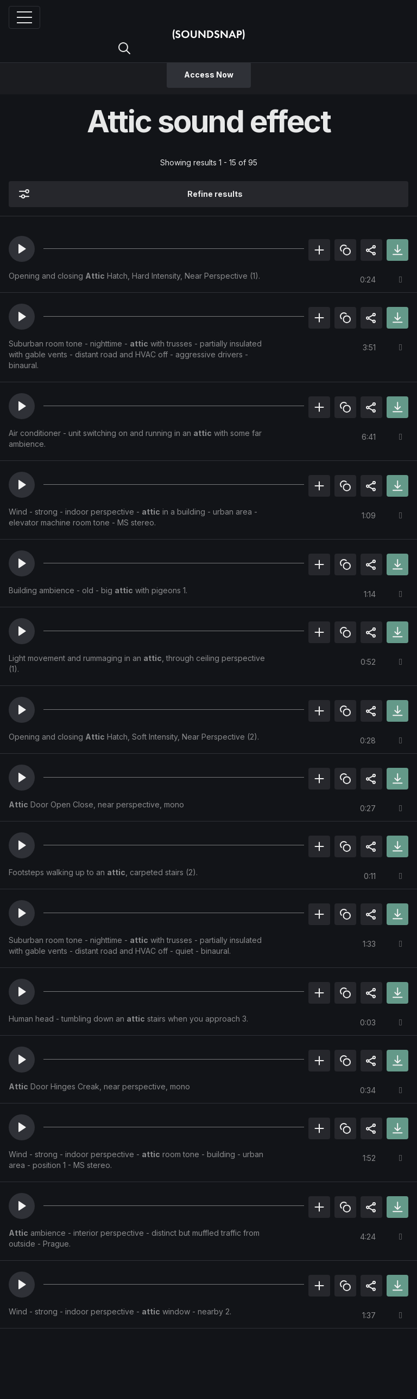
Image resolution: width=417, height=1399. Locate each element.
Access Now (208, 74)
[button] (22, 249)
